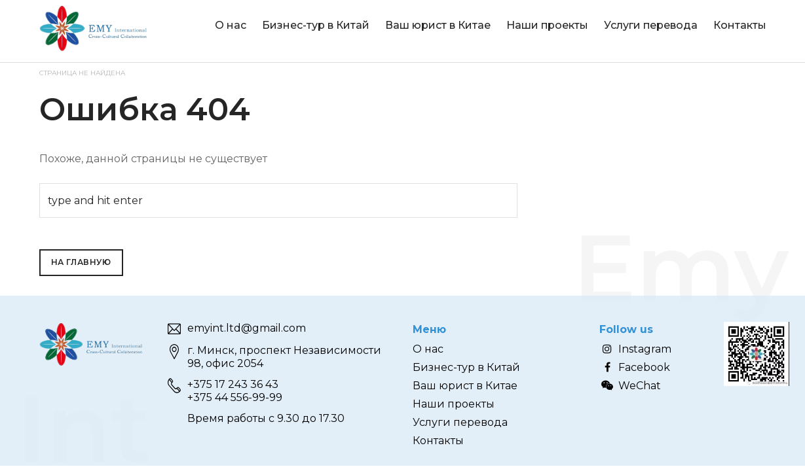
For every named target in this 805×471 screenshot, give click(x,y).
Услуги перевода (651, 25)
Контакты (739, 25)
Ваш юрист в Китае (438, 25)
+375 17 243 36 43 (232, 384)
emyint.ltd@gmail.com (246, 328)
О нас (230, 25)
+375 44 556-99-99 (234, 397)
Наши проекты (547, 25)
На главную (81, 262)
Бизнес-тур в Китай (315, 25)
